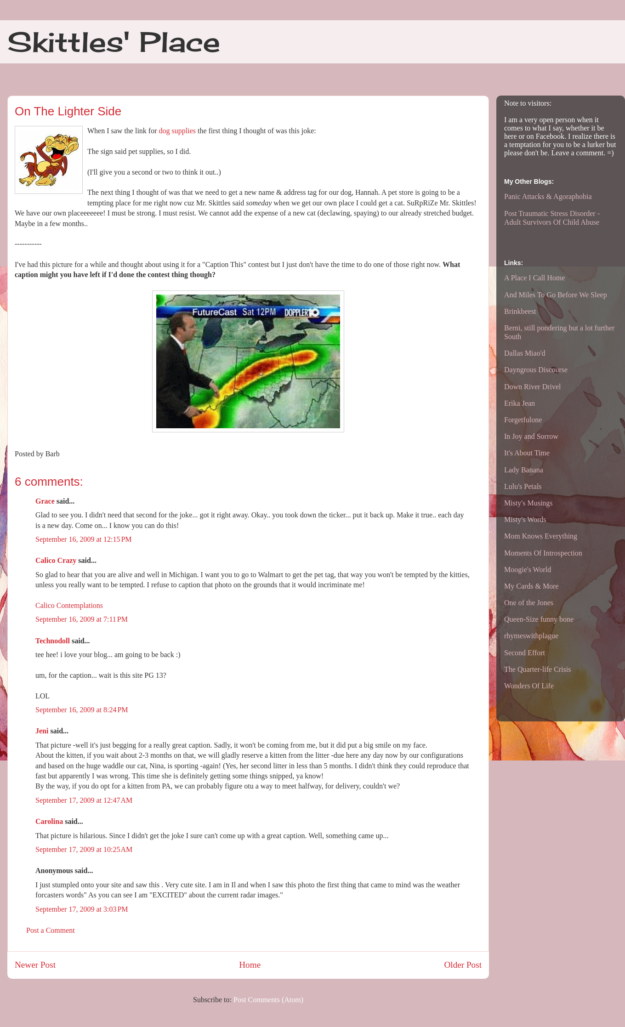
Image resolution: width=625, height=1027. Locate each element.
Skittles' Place (113, 41)
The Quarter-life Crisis (537, 669)
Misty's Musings (528, 503)
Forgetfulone (523, 420)
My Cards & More (531, 586)
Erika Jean (519, 403)
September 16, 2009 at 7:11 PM (81, 619)
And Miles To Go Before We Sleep (555, 295)
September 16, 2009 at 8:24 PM (81, 710)
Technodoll (52, 641)
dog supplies (177, 131)
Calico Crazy (55, 560)
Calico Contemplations (69, 605)
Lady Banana (523, 470)
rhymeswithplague (531, 636)
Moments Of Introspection (543, 553)
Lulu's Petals (523, 486)
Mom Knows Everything (540, 536)
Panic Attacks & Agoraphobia (548, 196)
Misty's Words (525, 519)
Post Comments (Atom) (268, 1000)
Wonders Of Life (529, 686)
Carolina (49, 821)
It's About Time (527, 453)
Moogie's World (527, 569)
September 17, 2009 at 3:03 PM (81, 909)
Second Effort (524, 653)
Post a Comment (50, 930)
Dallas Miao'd (524, 353)
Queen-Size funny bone (539, 619)
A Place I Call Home (534, 278)
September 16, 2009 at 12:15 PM (83, 539)
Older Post (463, 965)
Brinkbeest (520, 311)
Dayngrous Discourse (536, 370)
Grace (45, 501)
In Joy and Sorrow (531, 436)
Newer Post (35, 965)
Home (250, 965)
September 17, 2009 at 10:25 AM (83, 849)
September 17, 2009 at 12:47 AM (83, 800)
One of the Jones (528, 603)
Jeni (41, 731)
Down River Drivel (532, 387)
